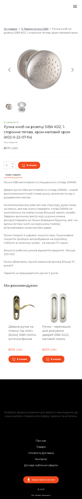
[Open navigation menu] (75, 6)
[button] (13, 163)
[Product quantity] (9, 165)
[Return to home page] (22, 6)
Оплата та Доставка (41, 453)
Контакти (41, 459)
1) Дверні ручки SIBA (34, 28)
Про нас (41, 440)
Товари (41, 446)
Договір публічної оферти (41, 465)
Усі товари (10, 28)
